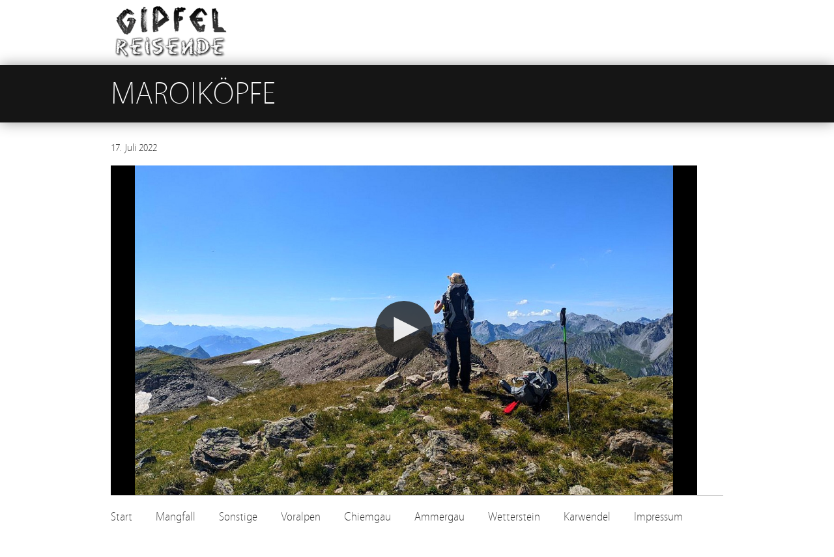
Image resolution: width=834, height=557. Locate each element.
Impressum (658, 517)
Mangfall (175, 517)
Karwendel (587, 517)
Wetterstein (514, 517)
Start (121, 517)
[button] (404, 329)
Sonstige (238, 517)
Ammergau (439, 517)
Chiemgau (367, 517)
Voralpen (301, 517)
